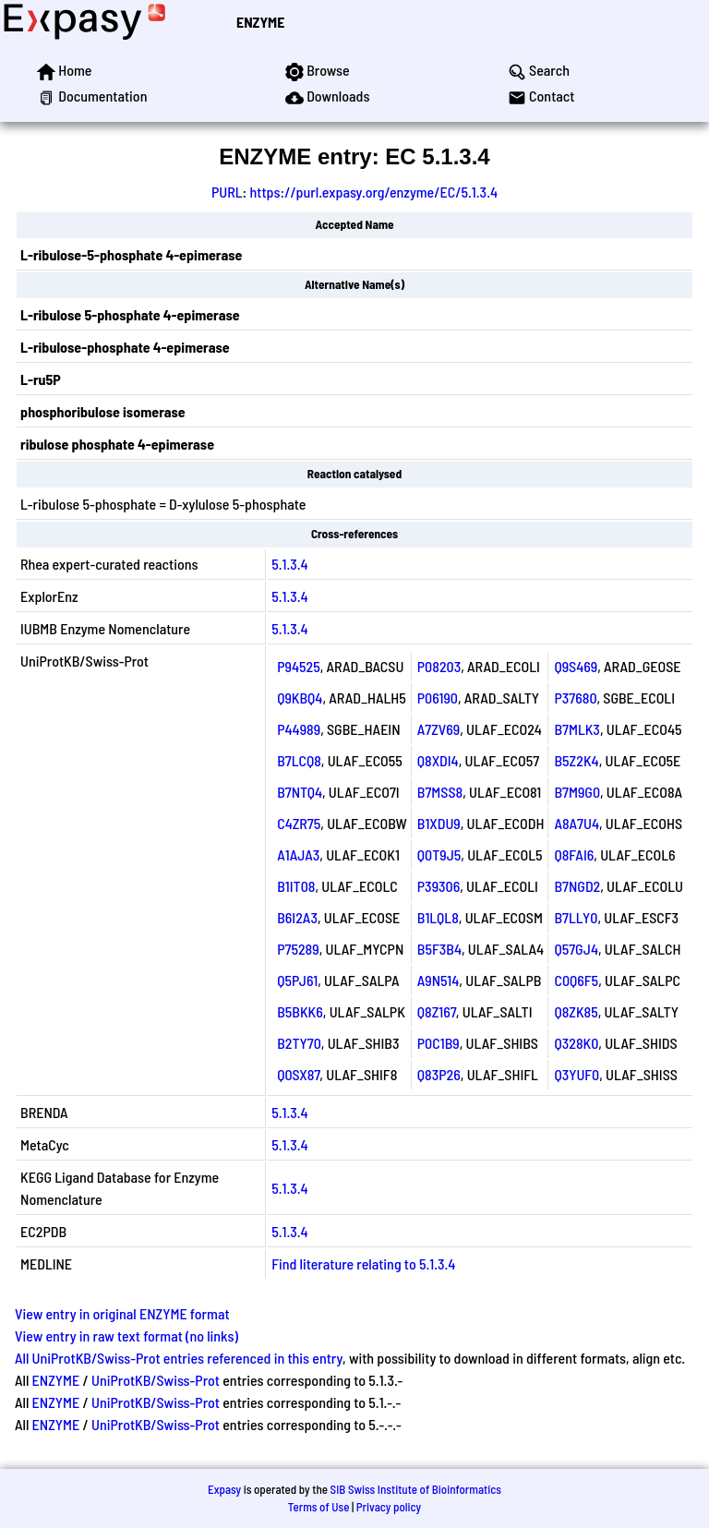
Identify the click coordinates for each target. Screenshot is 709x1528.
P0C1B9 (438, 1043)
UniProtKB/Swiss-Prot (155, 1380)
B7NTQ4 (299, 791)
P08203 (439, 666)
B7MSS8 (440, 791)
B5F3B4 (439, 948)
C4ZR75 (298, 823)
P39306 (439, 886)
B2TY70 (299, 1043)
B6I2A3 (297, 917)
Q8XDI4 (438, 760)
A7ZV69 (438, 729)
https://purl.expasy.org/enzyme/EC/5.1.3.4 (373, 191)
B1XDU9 (439, 823)
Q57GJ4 (576, 948)
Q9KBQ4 (299, 697)
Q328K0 (576, 1043)
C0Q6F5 (576, 980)
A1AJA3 (298, 854)
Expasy (224, 1489)
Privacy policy (388, 1506)
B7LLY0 (575, 917)
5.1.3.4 (289, 563)
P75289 (298, 948)
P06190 (437, 697)
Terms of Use (319, 1506)
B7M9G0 (577, 791)
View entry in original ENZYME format (122, 1313)
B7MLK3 (577, 729)
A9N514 (438, 980)
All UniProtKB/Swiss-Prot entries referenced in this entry (178, 1357)
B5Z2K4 (576, 760)
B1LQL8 (438, 917)
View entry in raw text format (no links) (126, 1335)
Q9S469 (575, 666)
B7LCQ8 (299, 760)
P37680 (575, 697)
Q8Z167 (436, 1011)
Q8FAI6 (574, 854)
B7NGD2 (577, 886)
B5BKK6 (300, 1011)
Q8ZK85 (575, 1011)
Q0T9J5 (439, 854)
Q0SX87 (298, 1074)
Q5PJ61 (297, 980)
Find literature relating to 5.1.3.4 (363, 1263)
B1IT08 (296, 886)
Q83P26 (439, 1074)
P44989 (298, 729)
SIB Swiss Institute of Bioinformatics (415, 1489)
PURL (227, 191)
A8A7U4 (576, 823)
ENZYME (260, 21)
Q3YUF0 (576, 1074)
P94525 (298, 666)
